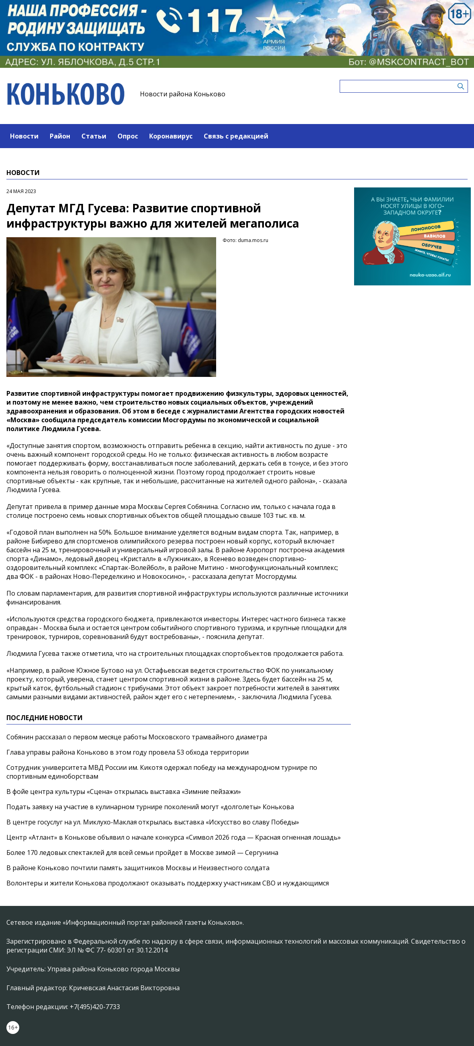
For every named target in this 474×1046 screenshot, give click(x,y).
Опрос (127, 136)
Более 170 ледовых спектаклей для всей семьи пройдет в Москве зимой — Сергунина (142, 852)
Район (60, 136)
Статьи (93, 136)
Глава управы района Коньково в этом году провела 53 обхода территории (127, 752)
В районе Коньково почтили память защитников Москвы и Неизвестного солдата (137, 867)
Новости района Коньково (182, 94)
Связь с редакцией (236, 136)
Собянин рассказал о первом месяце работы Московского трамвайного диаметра (136, 737)
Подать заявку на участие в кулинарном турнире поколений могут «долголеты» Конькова (150, 806)
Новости (24, 136)
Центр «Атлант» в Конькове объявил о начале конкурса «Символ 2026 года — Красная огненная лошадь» (174, 837)
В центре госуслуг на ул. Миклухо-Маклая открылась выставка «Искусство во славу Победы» (152, 822)
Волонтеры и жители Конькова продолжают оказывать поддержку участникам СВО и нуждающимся (167, 883)
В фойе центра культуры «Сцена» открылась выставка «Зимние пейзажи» (123, 791)
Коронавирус (170, 136)
